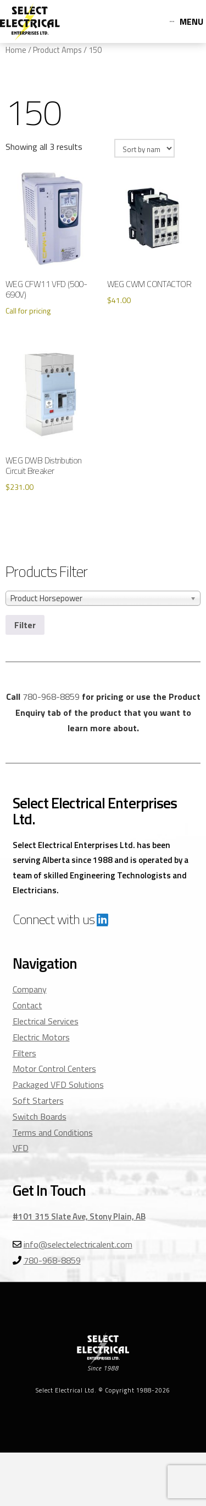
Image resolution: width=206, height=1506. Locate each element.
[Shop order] (144, 148)
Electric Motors (41, 1037)
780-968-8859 (51, 696)
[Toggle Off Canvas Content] (186, 21)
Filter (25, 624)
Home (15, 50)
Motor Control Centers (54, 1068)
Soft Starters (38, 1100)
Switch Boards (39, 1116)
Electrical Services (46, 1021)
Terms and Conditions (53, 1132)
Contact (27, 1005)
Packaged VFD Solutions (58, 1084)
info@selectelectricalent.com (78, 1244)
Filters (24, 1053)
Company (30, 989)
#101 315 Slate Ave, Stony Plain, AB (79, 1216)
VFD (21, 1147)
